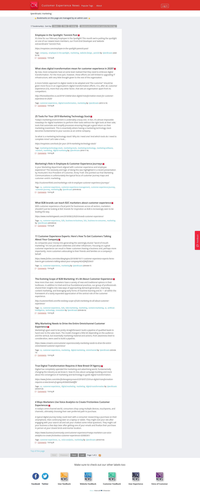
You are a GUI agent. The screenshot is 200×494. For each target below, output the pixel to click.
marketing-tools (70, 148)
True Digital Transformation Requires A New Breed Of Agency (68, 365)
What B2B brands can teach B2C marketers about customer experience (73, 202)
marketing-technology (87, 148)
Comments (42, 58)
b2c (85, 220)
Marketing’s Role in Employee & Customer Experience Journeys (68, 163)
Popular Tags (87, 5)
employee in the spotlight (59, 53)
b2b (62, 220)
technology (50, 310)
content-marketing (96, 308)
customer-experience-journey (103, 187)
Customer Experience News (61, 5)
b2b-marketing (72, 308)
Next (74, 455)
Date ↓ (56, 26)
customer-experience (48, 103)
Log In (165, 6)
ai (105, 308)
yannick (96, 53)
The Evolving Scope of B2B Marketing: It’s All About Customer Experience (74, 278)
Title (65, 26)
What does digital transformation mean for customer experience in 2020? (74, 68)
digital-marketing (60, 150)
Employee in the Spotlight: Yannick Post (56, 35)
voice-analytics (67, 440)
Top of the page (38, 451)
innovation (60, 310)
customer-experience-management (75, 187)
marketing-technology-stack (51, 148)
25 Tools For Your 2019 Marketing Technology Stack (62, 116)
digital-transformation (67, 103)
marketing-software (105, 148)
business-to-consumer (97, 220)
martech (39, 150)
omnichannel (91, 350)
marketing (75, 53)
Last (82, 455)
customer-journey (43, 189)
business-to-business (74, 220)
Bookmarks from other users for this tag (98, 26)
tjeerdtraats (107, 53)
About (99, 5)
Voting (73, 26)
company (43, 53)
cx (41, 187)
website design (86, 53)
